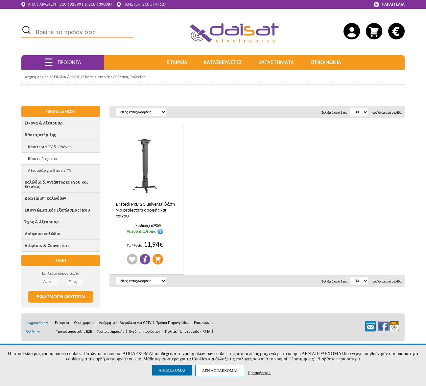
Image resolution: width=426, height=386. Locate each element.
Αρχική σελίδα (37, 77)
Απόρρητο (107, 322)
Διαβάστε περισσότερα (339, 358)
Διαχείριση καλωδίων (45, 198)
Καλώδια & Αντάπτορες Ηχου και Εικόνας (56, 184)
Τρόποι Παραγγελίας (172, 322)
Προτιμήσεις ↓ (259, 373)
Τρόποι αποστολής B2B (74, 331)
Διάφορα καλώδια (42, 233)
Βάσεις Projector (131, 77)
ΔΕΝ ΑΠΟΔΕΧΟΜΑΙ (219, 370)
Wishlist (132, 259)
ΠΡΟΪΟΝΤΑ (62, 62)
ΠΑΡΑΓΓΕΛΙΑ (389, 4)
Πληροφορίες (145, 259)
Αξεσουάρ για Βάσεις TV (49, 170)
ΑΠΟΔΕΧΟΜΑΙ (172, 370)
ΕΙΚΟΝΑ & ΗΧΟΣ (67, 77)
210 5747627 (154, 4)
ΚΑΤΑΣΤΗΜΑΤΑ (276, 62)
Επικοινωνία (203, 322)
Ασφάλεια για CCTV (136, 322)
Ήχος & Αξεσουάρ (42, 221)
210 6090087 (100, 4)
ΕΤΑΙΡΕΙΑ (177, 62)
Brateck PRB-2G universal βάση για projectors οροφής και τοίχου (145, 210)
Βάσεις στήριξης (98, 77)
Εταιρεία (62, 322)
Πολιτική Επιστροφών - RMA (187, 331)
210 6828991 (71, 4)
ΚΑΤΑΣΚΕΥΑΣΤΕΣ (223, 62)
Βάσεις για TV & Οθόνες (49, 146)
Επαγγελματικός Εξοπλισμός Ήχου (57, 210)
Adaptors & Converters (47, 245)
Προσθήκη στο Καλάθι (158, 259)
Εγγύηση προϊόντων (144, 331)
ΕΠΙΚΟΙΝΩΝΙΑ (325, 62)
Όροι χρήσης (84, 322)
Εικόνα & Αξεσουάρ (44, 123)
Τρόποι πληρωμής (110, 331)
